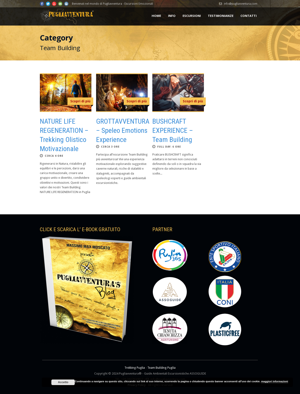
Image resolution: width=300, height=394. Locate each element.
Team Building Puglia (161, 367)
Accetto (63, 382)
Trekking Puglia (134, 367)
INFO (172, 16)
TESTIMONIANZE (220, 16)
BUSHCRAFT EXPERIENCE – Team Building (172, 130)
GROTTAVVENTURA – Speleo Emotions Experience (122, 130)
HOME (156, 16)
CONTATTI (248, 16)
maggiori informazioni (274, 381)
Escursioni (192, 16)
